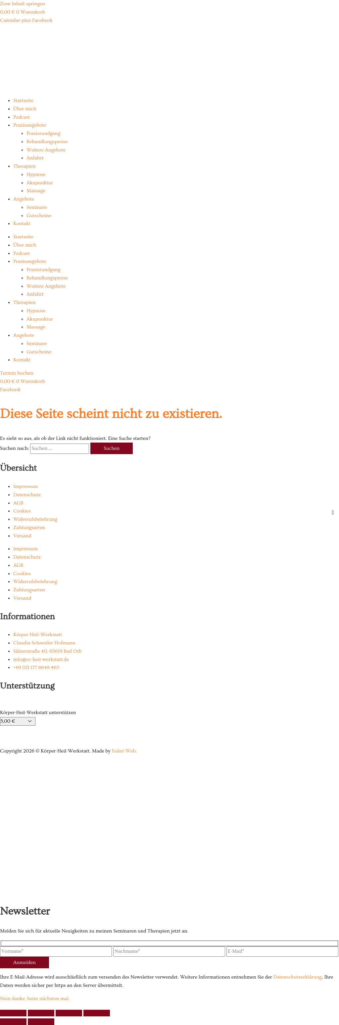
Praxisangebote (29, 125)
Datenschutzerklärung (297, 977)
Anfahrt (35, 158)
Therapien (24, 166)
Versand (22, 536)
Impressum (25, 486)
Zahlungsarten (29, 527)
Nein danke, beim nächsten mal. (35, 998)
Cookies (22, 511)
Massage (35, 191)
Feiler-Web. (124, 751)
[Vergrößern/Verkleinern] (13, 1013)
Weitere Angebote (46, 150)
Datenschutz (27, 495)
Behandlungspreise (47, 142)
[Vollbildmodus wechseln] (41, 1013)
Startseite (23, 100)
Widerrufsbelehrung (35, 519)
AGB (18, 503)
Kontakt (21, 223)
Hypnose (35, 174)
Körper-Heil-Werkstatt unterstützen (38, 712)
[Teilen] (69, 1013)
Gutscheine (38, 215)
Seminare (36, 207)
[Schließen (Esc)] (96, 1013)
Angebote (23, 199)
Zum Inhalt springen (22, 4)
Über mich (24, 109)
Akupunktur (39, 183)
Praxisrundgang (43, 133)
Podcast (21, 117)
